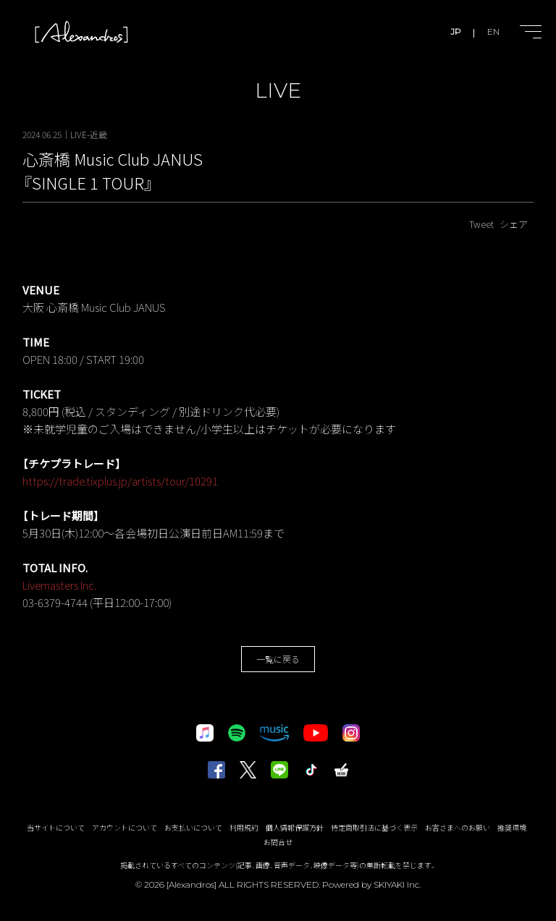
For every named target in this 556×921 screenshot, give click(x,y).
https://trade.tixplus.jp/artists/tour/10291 (120, 480)
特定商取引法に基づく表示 (374, 827)
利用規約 (243, 827)
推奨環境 (511, 827)
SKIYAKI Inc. (397, 884)
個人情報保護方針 (295, 827)
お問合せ (278, 841)
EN (493, 31)
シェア (514, 224)
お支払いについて (193, 827)
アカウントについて (124, 827)
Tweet (481, 224)
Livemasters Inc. (60, 585)
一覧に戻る (278, 659)
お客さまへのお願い (457, 827)
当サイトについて (56, 827)
